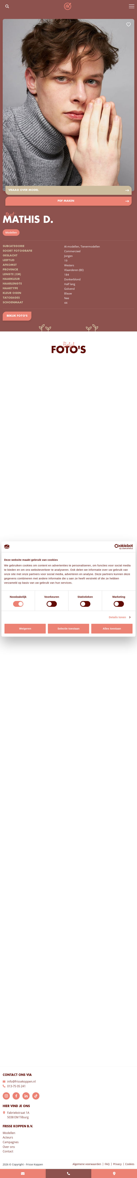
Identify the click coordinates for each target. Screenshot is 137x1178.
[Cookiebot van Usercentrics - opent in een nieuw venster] (117, 546)
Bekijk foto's (17, 316)
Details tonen (117, 617)
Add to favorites (128, 25)
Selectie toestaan (69, 628)
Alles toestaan (112, 628)
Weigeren (25, 628)
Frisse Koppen (67, 6)
